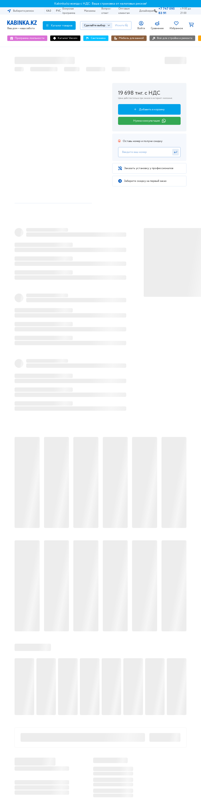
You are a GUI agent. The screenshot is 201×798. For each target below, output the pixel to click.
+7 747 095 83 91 (166, 11)
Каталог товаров (59, 25)
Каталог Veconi (67, 38)
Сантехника (98, 38)
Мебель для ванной (131, 38)
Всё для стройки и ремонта (174, 38)
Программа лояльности (29, 38)
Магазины (89, 11)
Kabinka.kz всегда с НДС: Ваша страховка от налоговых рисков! (100, 3)
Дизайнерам (146, 11)
